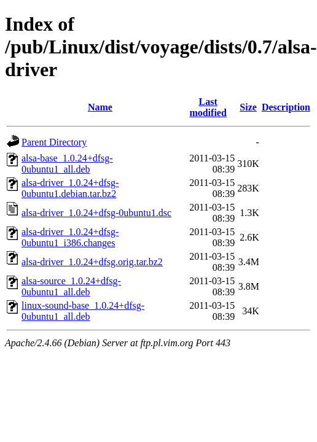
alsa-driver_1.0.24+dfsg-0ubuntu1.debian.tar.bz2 (70, 188)
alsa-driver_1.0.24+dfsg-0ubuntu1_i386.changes (70, 237)
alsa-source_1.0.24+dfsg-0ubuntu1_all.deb (71, 286)
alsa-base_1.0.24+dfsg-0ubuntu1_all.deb (67, 163)
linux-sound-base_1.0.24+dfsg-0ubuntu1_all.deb (83, 311)
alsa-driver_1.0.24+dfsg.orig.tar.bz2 (92, 262)
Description (286, 107)
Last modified (207, 107)
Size (248, 107)
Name (100, 107)
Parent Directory (54, 142)
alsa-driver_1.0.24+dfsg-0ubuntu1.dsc (96, 212)
